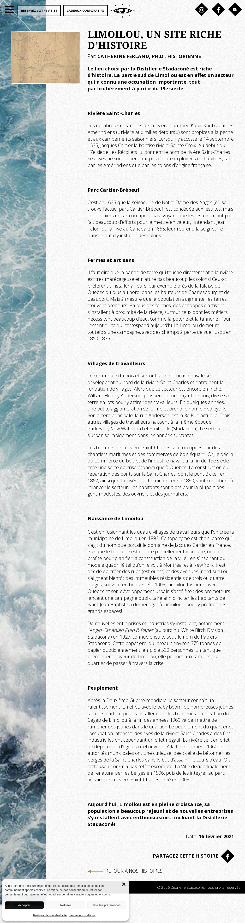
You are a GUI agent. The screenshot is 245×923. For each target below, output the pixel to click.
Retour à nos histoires (125, 871)
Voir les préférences (107, 905)
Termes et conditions (82, 915)
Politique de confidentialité (49, 915)
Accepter (24, 905)
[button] (123, 883)
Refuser (65, 905)
